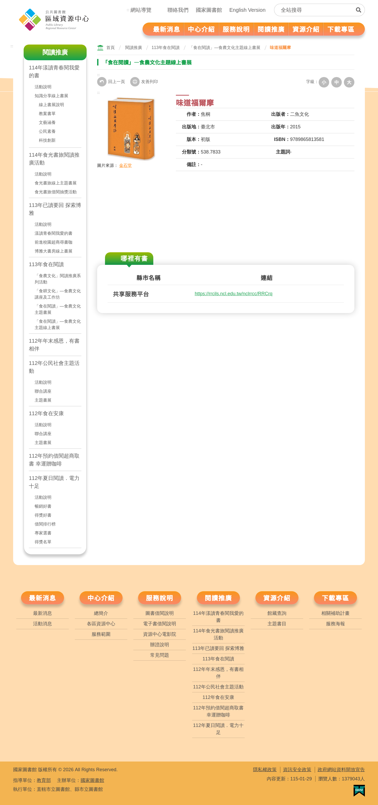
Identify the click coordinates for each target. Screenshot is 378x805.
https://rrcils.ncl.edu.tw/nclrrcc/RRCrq (233, 292)
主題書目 (276, 623)
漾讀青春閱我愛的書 (53, 233)
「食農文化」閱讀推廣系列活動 (58, 278)
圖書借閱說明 (159, 613)
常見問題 (159, 655)
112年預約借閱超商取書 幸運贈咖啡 (54, 460)
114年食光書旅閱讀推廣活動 (54, 159)
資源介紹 (277, 597)
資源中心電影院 (159, 634)
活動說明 (43, 87)
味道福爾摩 (280, 47)
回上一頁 (111, 81)
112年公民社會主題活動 (54, 367)
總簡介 (101, 613)
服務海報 (335, 623)
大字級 (349, 81)
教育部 (44, 780)
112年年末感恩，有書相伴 (54, 345)
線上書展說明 (51, 104)
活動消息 (42, 623)
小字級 (326, 81)
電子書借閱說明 (159, 623)
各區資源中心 (101, 623)
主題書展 (43, 400)
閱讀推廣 (133, 47)
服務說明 (159, 597)
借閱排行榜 (45, 524)
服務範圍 (101, 634)
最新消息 (42, 597)
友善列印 (144, 81)
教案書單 (47, 113)
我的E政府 (359, 791)
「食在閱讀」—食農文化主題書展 (58, 309)
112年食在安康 (46, 413)
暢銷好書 (43, 506)
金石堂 (125, 164)
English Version (247, 10)
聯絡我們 (177, 10)
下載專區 (335, 597)
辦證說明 (159, 644)
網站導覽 (140, 10)
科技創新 (47, 140)
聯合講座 (43, 391)
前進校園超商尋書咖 (53, 242)
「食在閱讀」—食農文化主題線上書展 (58, 324)
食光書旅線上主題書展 (56, 183)
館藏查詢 (276, 613)
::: (128, 10)
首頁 (110, 47)
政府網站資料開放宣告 (341, 769)
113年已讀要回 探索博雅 (55, 209)
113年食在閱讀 (46, 264)
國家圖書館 (209, 10)
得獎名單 (43, 542)
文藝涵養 (47, 122)
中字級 (338, 81)
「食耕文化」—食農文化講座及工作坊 (58, 294)
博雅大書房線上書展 (53, 251)
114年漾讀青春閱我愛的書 (54, 71)
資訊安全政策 (297, 769)
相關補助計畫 (335, 613)
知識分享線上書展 (51, 96)
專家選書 (43, 533)
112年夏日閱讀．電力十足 (54, 482)
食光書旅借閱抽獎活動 (56, 192)
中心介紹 (101, 597)
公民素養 (47, 131)
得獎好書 (43, 515)
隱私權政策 (265, 769)
